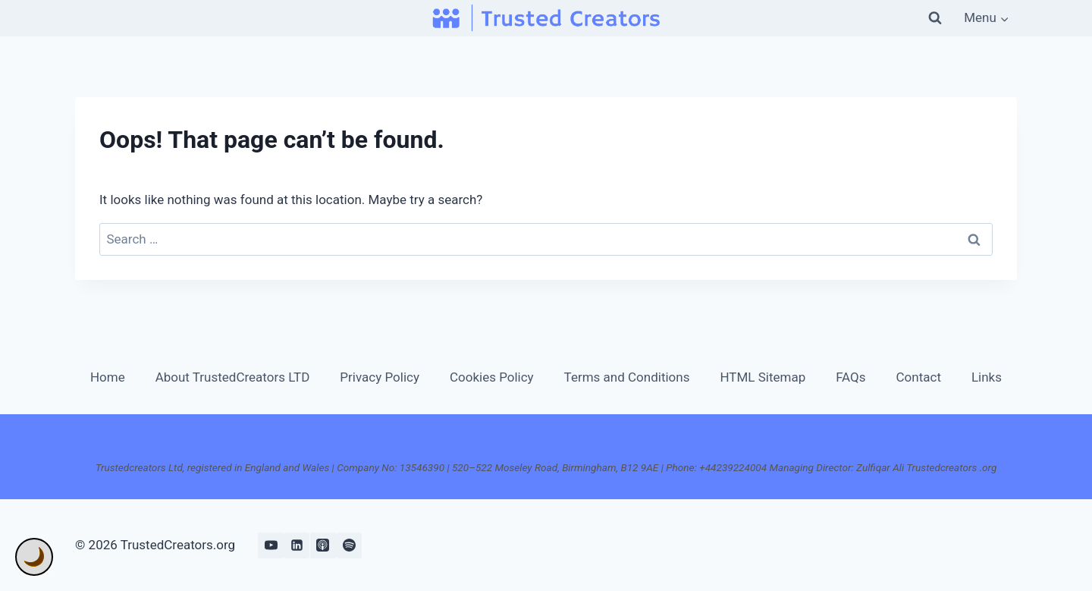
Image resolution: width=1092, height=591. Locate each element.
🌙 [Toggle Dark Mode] (34, 556)
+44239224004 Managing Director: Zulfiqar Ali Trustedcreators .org (847, 467)
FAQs (850, 377)
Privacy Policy (379, 377)
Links (986, 377)
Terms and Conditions (627, 377)
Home (107, 377)
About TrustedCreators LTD (232, 377)
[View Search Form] (935, 18)
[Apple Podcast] (323, 545)
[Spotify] (349, 545)
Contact (918, 377)
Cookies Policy (492, 377)
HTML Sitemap (762, 377)
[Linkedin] (296, 545)
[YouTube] (271, 545)
